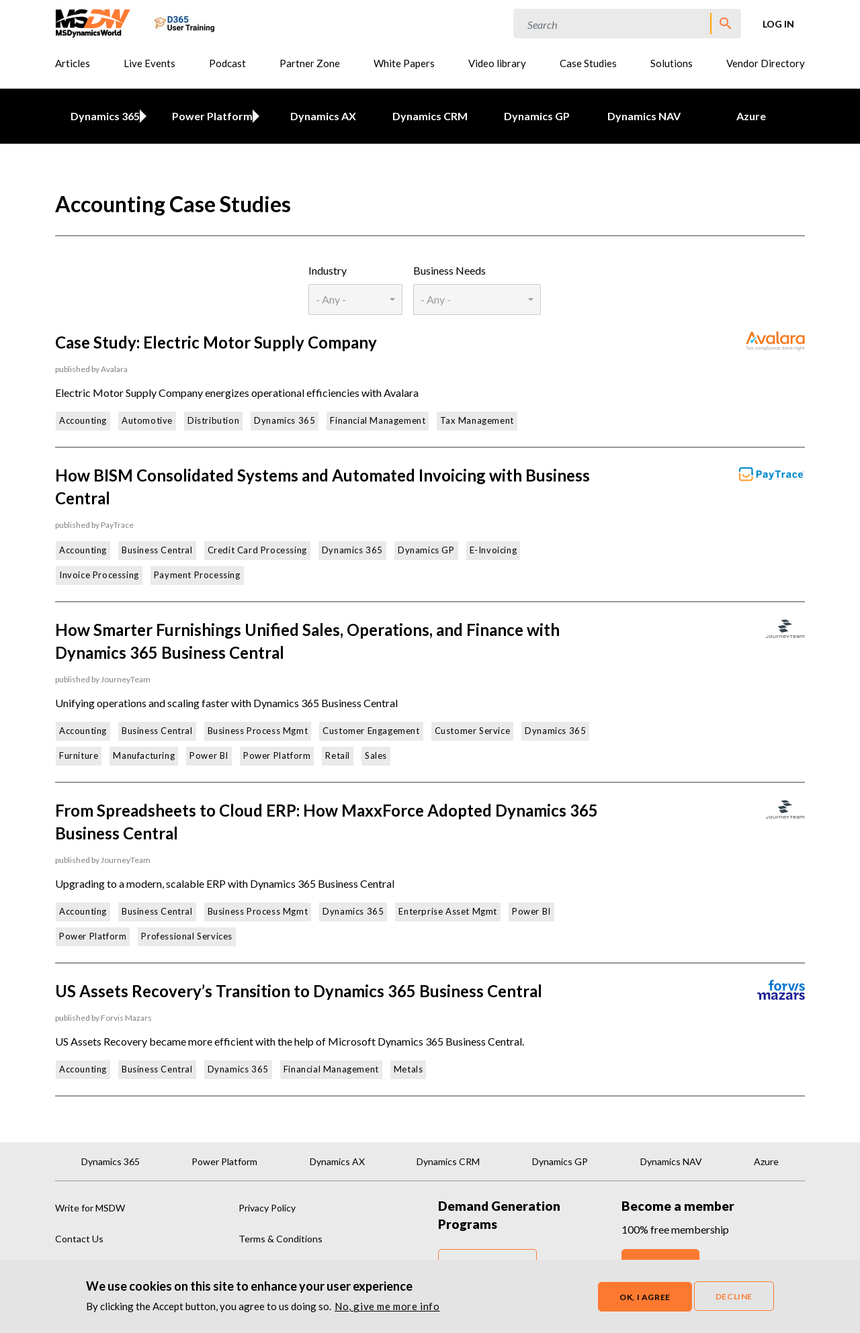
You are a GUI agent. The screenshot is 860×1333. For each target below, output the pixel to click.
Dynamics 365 (102, 115)
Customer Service (473, 730)
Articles (72, 63)
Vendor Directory (765, 63)
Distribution (213, 420)
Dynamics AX (323, 115)
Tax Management (476, 420)
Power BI (208, 755)
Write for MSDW (90, 1207)
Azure (751, 115)
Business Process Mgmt (258, 730)
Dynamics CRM (430, 115)
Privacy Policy (267, 1207)
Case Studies (588, 63)
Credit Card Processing (257, 550)
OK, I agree (645, 1299)
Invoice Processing (99, 574)
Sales (376, 755)
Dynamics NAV (644, 115)
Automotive (147, 420)
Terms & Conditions (280, 1238)
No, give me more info (387, 1308)
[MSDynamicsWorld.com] (93, 21)
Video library (497, 63)
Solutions (671, 63)
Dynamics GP (537, 115)
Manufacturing (144, 755)
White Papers (404, 63)
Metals (408, 1069)
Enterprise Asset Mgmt (447, 911)
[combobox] (355, 299)
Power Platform (209, 115)
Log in (778, 24)
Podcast (227, 63)
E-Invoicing (493, 550)
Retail (337, 755)
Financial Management (377, 420)
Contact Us (79, 1238)
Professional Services (186, 936)
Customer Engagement (370, 730)
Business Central (157, 550)
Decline (734, 1298)
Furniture (78, 755)
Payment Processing (197, 574)
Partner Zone (310, 63)
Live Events (149, 63)
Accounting (83, 420)
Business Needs (449, 270)
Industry (327, 270)
